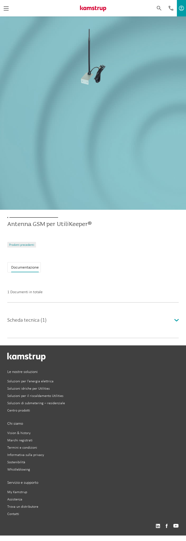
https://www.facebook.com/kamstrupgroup (166, 526)
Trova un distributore (22, 506)
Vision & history (19, 433)
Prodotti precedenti (21, 245)
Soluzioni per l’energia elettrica (30, 381)
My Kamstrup (17, 492)
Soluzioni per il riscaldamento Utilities (35, 395)
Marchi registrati (20, 440)
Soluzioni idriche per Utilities (28, 388)
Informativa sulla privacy (25, 455)
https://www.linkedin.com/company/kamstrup (158, 526)
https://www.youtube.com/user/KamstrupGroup (176, 526)
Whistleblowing (18, 469)
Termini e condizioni (22, 447)
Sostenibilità (16, 462)
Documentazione (25, 267)
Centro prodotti (18, 410)
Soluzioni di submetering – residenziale (36, 403)
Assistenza (14, 499)
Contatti (13, 514)
